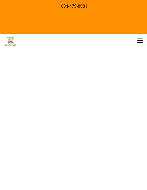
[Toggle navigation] (140, 41)
